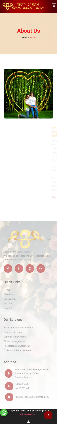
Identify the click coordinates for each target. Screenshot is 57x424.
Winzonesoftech (28, 414)
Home (24, 36)
